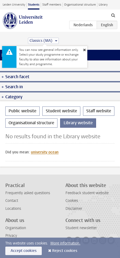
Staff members (51, 5)
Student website (61, 111)
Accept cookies (23, 250)
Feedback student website (87, 192)
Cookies (71, 200)
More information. (65, 243)
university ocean (45, 152)
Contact (11, 200)
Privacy (11, 235)
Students (33, 5)
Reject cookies (64, 250)
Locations (13, 208)
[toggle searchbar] (113, 15)
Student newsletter (81, 227)
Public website (22, 111)
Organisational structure (80, 5)
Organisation (15, 227)
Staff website (98, 111)
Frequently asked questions (27, 192)
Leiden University (14, 5)
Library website (78, 123)
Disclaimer (73, 208)
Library (103, 5)
